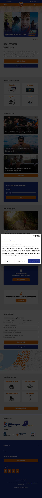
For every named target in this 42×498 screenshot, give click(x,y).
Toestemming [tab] (7, 239)
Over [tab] (34, 239)
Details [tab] (21, 239)
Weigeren (8, 261)
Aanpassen (21, 261)
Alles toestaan (34, 261)
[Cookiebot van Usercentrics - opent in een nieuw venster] (34, 236)
